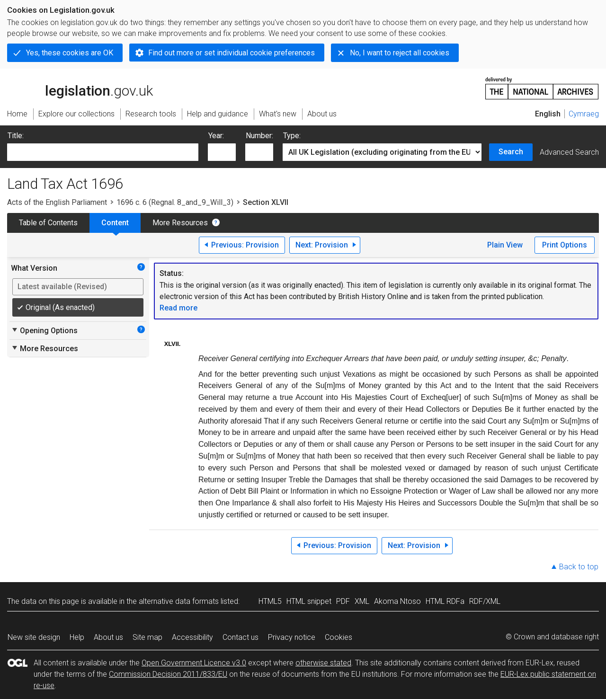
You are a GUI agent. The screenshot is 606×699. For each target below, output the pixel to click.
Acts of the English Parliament (57, 202)
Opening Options (44, 330)
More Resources (180, 222)
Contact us (240, 637)
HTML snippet (308, 601)
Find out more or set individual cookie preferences (231, 52)
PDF (343, 601)
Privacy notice (291, 637)
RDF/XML (484, 601)
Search (511, 151)
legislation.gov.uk (80, 87)
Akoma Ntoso (397, 601)
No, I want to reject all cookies (399, 52)
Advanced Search (569, 152)
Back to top (578, 566)
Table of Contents (48, 222)
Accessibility (192, 637)
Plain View (505, 244)
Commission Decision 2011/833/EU (168, 674)
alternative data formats (179, 601)
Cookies (338, 637)
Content (115, 222)
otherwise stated (323, 662)
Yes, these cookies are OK (69, 52)
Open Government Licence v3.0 (194, 662)
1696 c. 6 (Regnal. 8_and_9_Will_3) (174, 202)
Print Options (564, 244)
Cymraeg (584, 113)
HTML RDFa (445, 601)
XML (362, 601)
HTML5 (270, 601)
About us (108, 637)
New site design (34, 637)
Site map (147, 637)
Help (77, 637)
